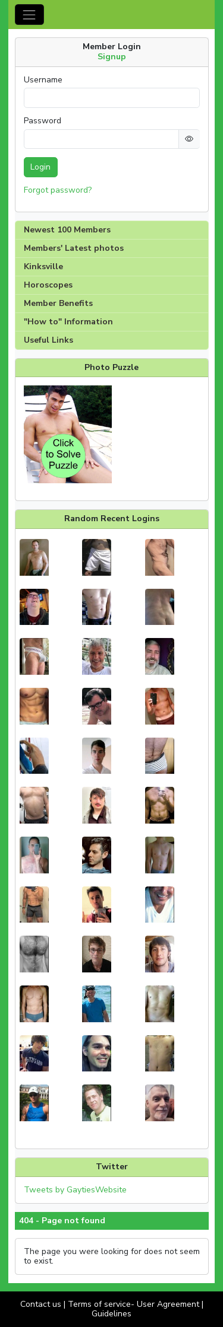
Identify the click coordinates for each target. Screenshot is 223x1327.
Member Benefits (58, 303)
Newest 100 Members (67, 229)
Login (40, 167)
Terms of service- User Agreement (133, 1304)
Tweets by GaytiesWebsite (75, 1189)
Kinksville (43, 266)
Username (43, 80)
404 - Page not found (62, 1221)
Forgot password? (58, 190)
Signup (112, 56)
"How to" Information (68, 321)
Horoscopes (48, 285)
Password (42, 121)
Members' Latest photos (74, 248)
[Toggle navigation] (29, 14)
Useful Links (48, 340)
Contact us (40, 1304)
